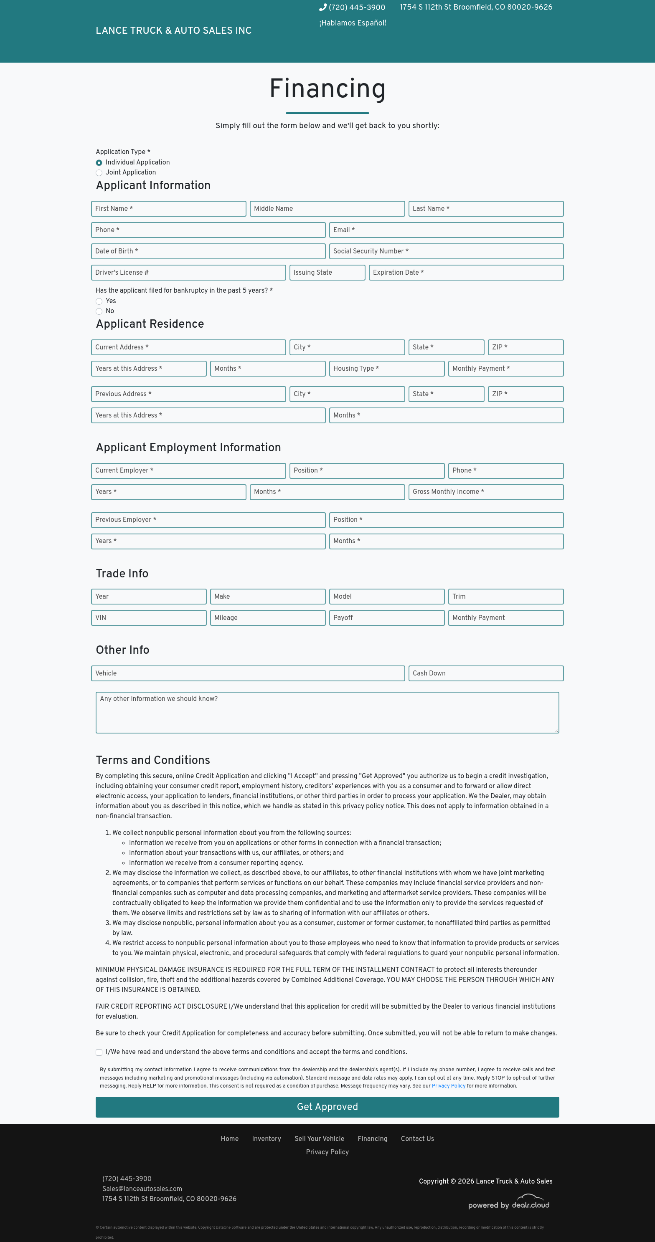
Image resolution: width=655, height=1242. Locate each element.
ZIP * (500, 348)
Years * (106, 492)
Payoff (343, 618)
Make (222, 597)
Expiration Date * (398, 273)
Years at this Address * (128, 369)
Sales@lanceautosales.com (142, 1189)
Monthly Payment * (481, 369)
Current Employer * (124, 471)
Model (342, 597)
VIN (100, 618)
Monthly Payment (478, 618)
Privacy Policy (449, 1086)
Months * (227, 369)
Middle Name (273, 209)
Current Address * (122, 348)
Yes (111, 301)
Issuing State (313, 273)
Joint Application (131, 173)
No (110, 311)
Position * (308, 471)
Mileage (226, 618)
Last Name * (431, 209)
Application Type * (123, 152)
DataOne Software (231, 1227)
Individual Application (138, 163)
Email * (344, 230)
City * (302, 348)
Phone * (107, 230)
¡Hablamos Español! (352, 23)
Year (102, 597)
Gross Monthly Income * (448, 492)
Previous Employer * (126, 520)
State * (423, 348)
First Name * (114, 209)
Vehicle (106, 674)
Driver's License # (122, 273)
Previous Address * (123, 394)
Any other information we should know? (159, 699)
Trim (459, 597)
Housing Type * (356, 369)
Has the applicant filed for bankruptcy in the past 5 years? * (184, 291)
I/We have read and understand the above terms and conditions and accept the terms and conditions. (256, 1052)
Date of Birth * (116, 252)
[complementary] (630, 1217)
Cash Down (429, 674)
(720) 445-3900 (352, 8)
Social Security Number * (371, 252)
